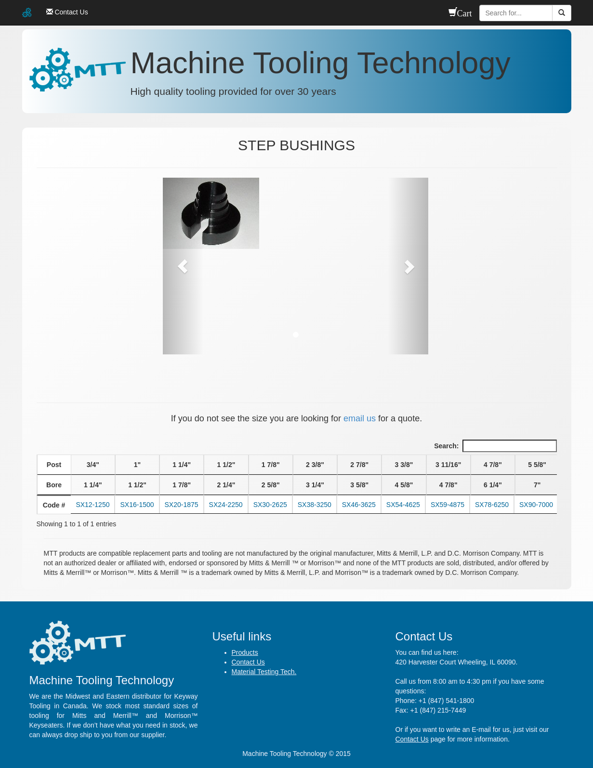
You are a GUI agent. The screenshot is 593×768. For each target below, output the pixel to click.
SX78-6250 (492, 504)
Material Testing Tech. (264, 672)
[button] (183, 266)
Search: (495, 446)
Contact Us (248, 662)
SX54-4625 (403, 504)
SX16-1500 (137, 504)
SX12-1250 (92, 504)
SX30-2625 (270, 504)
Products (245, 652)
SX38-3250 (314, 504)
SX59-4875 (447, 504)
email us (359, 418)
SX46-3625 (359, 504)
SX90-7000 (536, 504)
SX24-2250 (226, 504)
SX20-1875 (181, 504)
